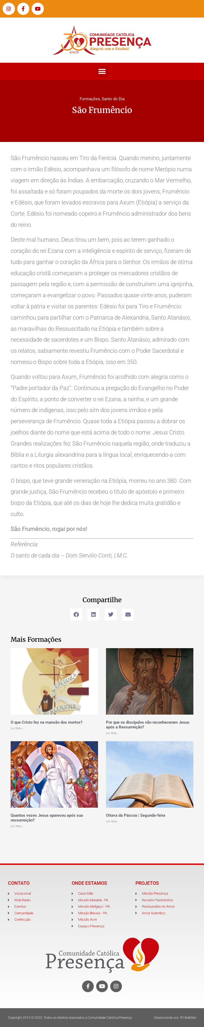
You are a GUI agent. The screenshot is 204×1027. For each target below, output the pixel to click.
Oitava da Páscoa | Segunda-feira (135, 815)
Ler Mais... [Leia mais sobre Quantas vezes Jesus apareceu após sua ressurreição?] (17, 826)
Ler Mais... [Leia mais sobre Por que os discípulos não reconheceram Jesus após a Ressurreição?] (112, 733)
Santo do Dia (113, 99)
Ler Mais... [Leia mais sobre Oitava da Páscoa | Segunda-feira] (112, 821)
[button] (102, 71)
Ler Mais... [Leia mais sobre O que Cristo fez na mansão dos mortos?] (17, 728)
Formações (90, 99)
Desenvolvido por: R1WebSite (175, 1018)
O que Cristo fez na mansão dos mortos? (46, 722)
